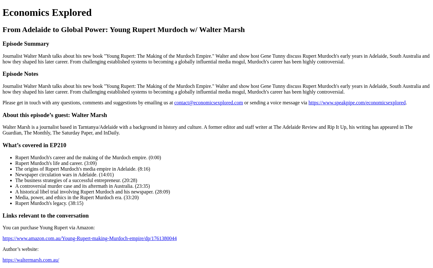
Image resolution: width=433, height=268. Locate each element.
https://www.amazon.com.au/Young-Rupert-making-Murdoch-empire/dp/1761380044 (90, 238)
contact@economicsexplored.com (208, 102)
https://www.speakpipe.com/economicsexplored (356, 102)
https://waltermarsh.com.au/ (31, 260)
